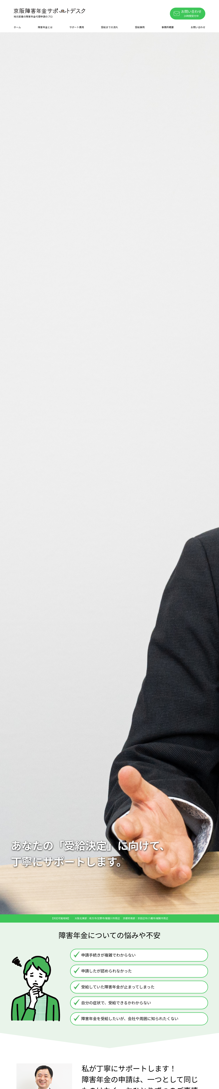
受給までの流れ (109, 27)
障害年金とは (45, 27)
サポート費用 (76, 27)
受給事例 (140, 27)
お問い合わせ (198, 27)
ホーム (17, 27)
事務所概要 (168, 27)
